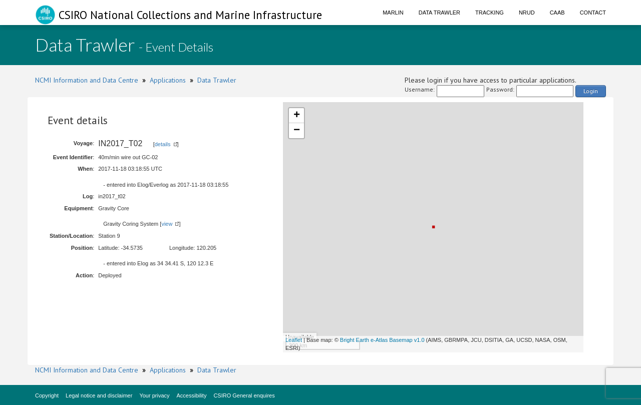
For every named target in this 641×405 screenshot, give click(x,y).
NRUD (527, 13)
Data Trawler (439, 13)
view (166, 224)
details (163, 144)
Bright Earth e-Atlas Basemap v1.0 (382, 340)
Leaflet (293, 340)
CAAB (557, 13)
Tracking (489, 13)
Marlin (393, 13)
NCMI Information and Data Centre (86, 80)
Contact (593, 13)
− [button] (296, 130)
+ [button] (296, 115)
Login (590, 91)
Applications (168, 80)
